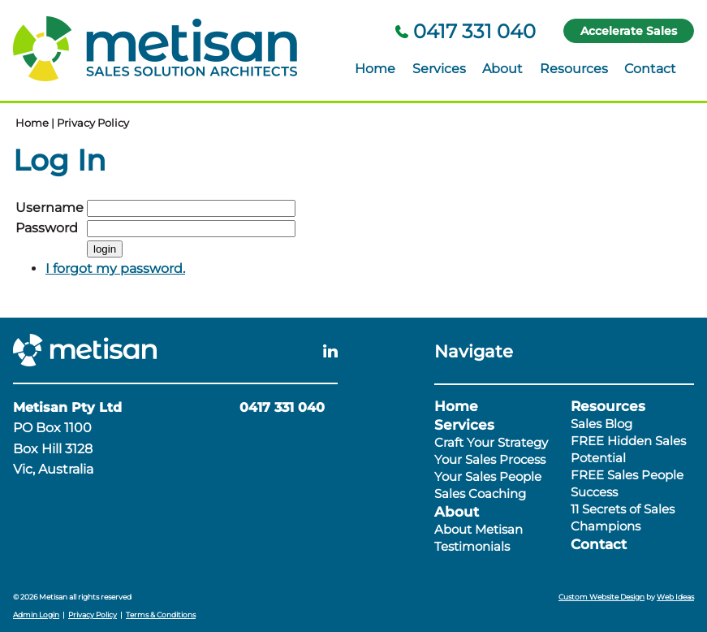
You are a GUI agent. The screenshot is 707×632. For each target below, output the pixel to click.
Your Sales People (487, 476)
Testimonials (472, 546)
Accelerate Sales (628, 31)
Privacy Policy (93, 122)
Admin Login (36, 614)
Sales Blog (601, 423)
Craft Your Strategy (491, 442)
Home (375, 68)
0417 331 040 (465, 31)
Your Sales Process (489, 459)
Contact (650, 68)
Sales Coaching (480, 493)
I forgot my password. (115, 268)
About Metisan (478, 529)
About (502, 68)
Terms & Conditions (161, 614)
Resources (574, 68)
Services (439, 68)
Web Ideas (675, 596)
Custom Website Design (601, 596)
